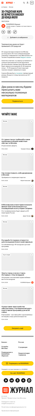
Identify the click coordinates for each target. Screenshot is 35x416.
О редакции (22, 347)
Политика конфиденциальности (13, 407)
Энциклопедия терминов (24, 354)
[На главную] (2, 3)
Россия (21, 342)
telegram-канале (25, 57)
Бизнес (4, 342)
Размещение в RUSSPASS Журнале (7, 354)
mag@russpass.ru (7, 403)
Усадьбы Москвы (4, 347)
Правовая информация (10, 410)
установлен (18, 73)
